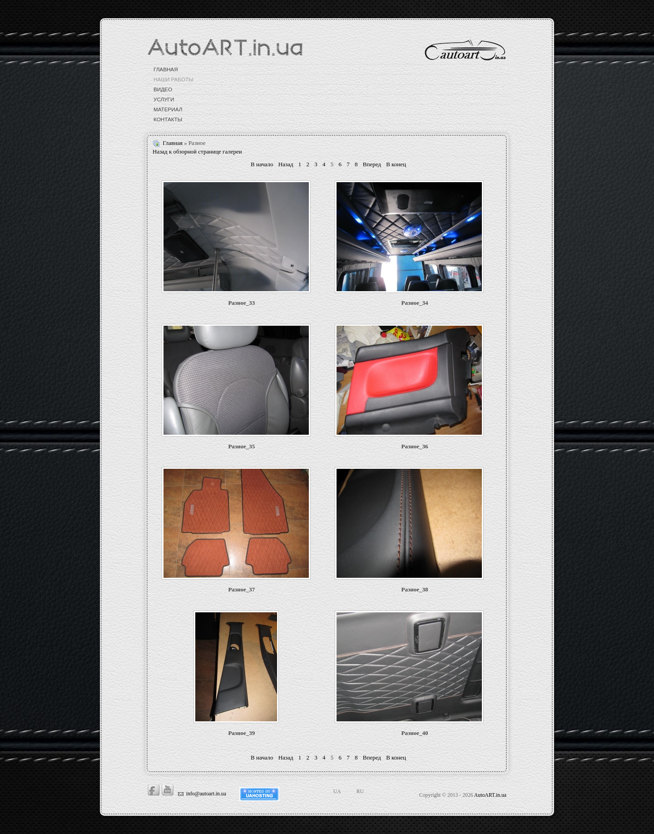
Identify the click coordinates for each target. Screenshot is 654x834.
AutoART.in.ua (490, 795)
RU (360, 791)
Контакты (168, 119)
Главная (166, 69)
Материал (168, 109)
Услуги (164, 99)
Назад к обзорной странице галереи (197, 151)
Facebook (153, 789)
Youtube (167, 789)
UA (337, 791)
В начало (262, 164)
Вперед (372, 164)
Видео (163, 89)
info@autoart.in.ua (206, 794)
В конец (396, 164)
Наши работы (173, 79)
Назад (285, 164)
